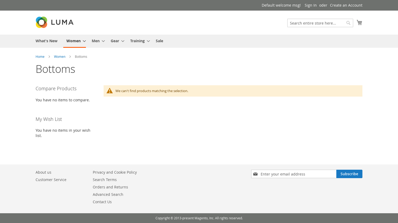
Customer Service (51, 179)
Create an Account (346, 5)
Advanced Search (108, 194)
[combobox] (320, 23)
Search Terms (105, 179)
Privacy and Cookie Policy (115, 172)
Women (59, 56)
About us (43, 172)
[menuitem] (46, 41)
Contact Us (102, 201)
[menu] (199, 41)
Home (40, 56)
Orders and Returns (110, 186)
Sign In (311, 5)
